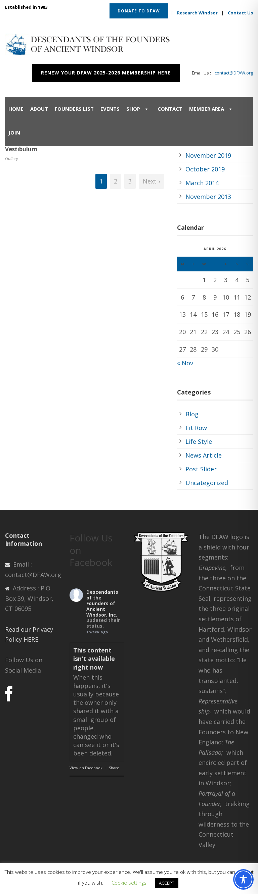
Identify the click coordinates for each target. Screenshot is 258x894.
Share (114, 767)
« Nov (185, 363)
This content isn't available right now (94, 658)
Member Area (206, 108)
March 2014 (202, 183)
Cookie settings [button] (129, 882)
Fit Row (196, 428)
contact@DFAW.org (234, 73)
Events (110, 108)
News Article (203, 455)
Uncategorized (206, 483)
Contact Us (240, 13)
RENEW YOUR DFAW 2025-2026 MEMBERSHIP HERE (106, 72)
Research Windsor (197, 13)
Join (14, 132)
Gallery (11, 158)
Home (16, 108)
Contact (170, 108)
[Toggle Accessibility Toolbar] (243, 879)
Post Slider (201, 469)
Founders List (74, 108)
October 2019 (205, 169)
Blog (192, 414)
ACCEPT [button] (166, 883)
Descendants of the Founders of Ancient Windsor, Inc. (102, 603)
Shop (133, 108)
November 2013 (208, 197)
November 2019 (208, 155)
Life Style (198, 441)
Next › (151, 181)
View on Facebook (86, 767)
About (39, 108)
